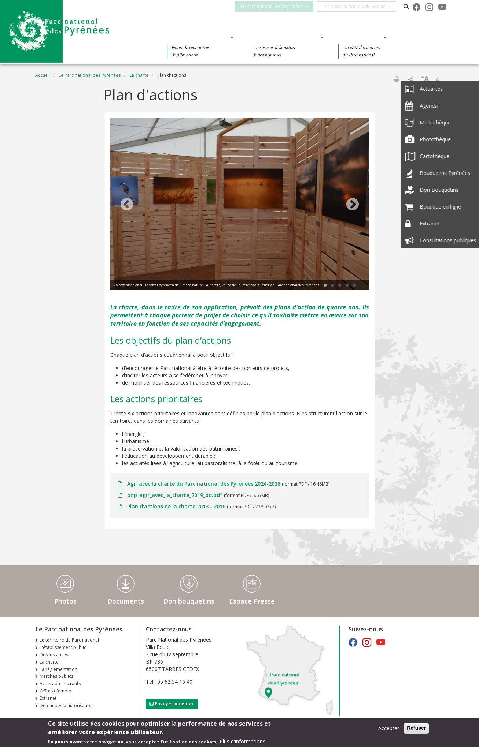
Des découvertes (198, 37)
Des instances (54, 654)
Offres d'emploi (56, 691)
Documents (125, 601)
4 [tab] (347, 285)
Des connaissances (283, 37)
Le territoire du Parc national (69, 640)
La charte (138, 75)
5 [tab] (354, 285)
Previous (126, 205)
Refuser (416, 729)
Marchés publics (56, 676)
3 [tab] (339, 285)
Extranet (48, 698)
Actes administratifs (60, 683)
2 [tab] (332, 285)
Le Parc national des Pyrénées (275, 6)
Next (352, 205)
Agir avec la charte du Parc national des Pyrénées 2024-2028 (204, 483)
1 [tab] (325, 285)
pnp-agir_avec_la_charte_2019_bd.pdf (175, 495)
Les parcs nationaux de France (357, 6)
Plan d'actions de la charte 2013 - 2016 (176, 506)
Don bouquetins (188, 601)
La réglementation (58, 669)
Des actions (360, 37)
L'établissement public (63, 647)
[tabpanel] (239, 205)
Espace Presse (252, 601)
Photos (65, 601)
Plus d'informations (242, 742)
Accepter (388, 728)
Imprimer (396, 79)
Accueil (42, 75)
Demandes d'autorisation (66, 705)
